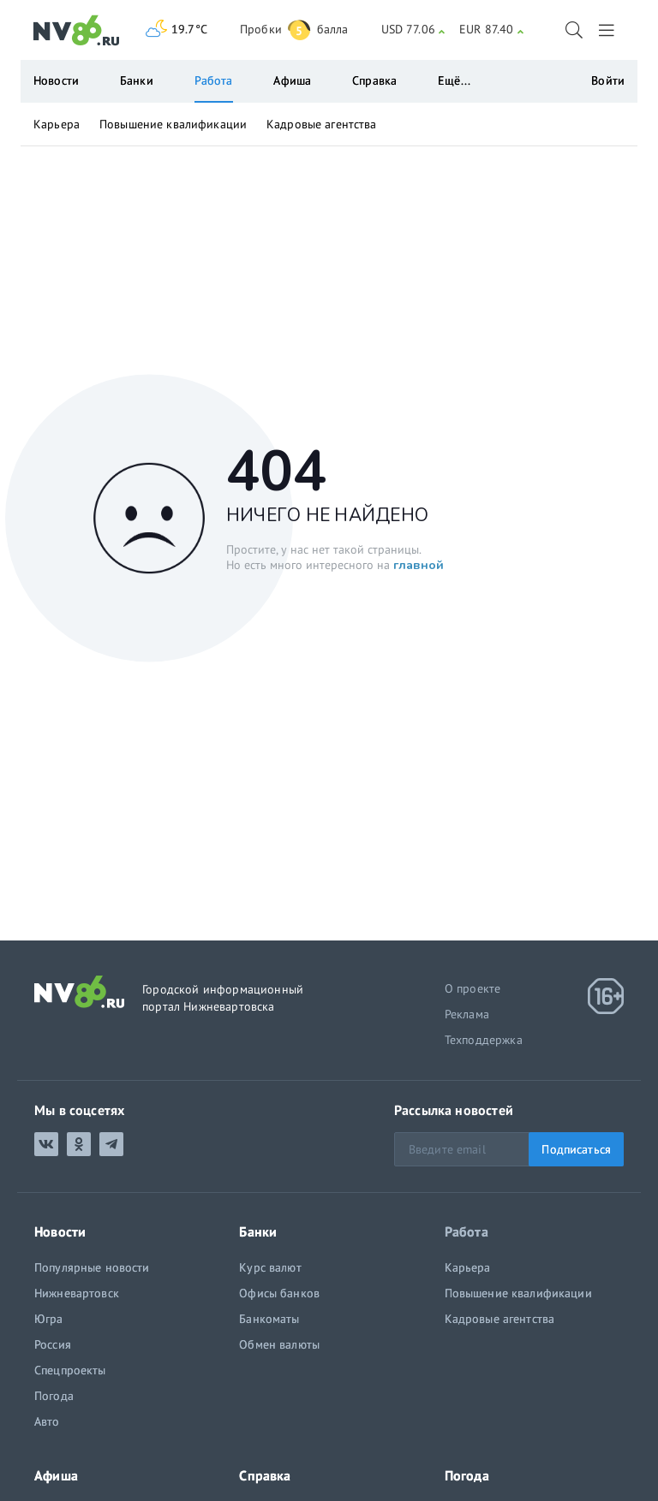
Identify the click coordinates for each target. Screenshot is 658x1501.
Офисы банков (279, 1293)
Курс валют (270, 1267)
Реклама (467, 1014)
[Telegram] (111, 1144)
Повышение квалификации (173, 124)
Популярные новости (92, 1267)
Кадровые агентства (321, 124)
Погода (54, 1395)
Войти (608, 80)
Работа (213, 80)
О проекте (473, 988)
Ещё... (454, 80)
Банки (136, 80)
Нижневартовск (76, 1293)
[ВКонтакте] (46, 1144)
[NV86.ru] (76, 31)
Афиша (292, 80)
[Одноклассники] (79, 1144)
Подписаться (576, 1149)
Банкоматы (269, 1318)
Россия (52, 1344)
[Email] (509, 1149)
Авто (47, 1421)
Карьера (56, 124)
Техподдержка (484, 1039)
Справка (374, 80)
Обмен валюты (279, 1344)
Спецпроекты (70, 1370)
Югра (48, 1318)
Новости (56, 80)
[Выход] (608, 30)
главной (418, 564)
